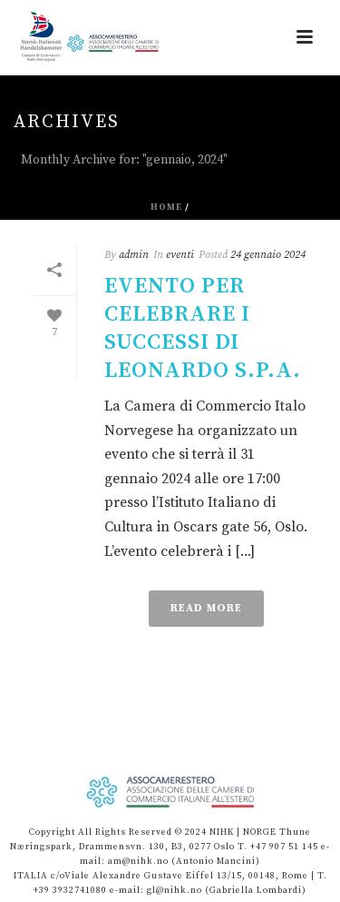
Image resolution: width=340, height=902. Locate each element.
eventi (180, 255)
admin (134, 255)
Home (166, 207)
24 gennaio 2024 (268, 255)
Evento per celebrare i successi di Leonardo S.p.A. (202, 329)
